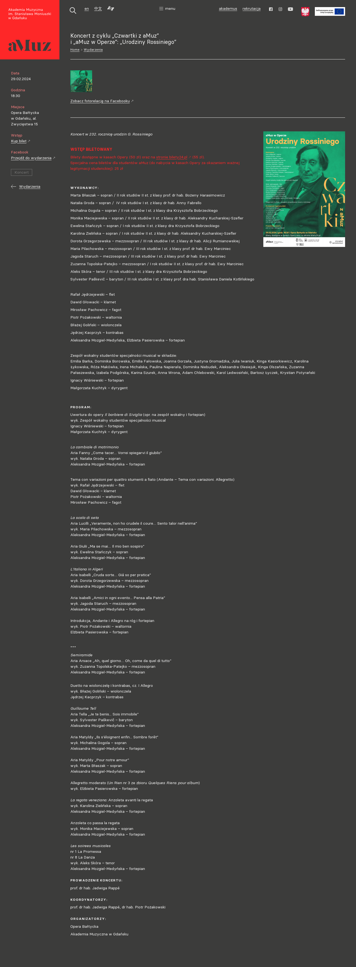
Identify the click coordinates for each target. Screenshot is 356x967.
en (87, 8)
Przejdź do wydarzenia (33, 157)
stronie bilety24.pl (173, 157)
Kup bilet (21, 140)
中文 (98, 8)
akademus (229, 9)
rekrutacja (252, 8)
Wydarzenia (93, 49)
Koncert (21, 172)
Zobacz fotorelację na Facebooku (102, 100)
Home (75, 49)
